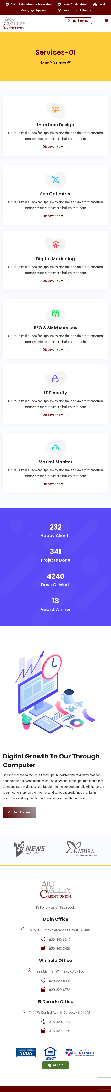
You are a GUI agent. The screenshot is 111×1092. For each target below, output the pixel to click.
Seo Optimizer (55, 194)
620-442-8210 (60, 940)
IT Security (55, 393)
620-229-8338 (60, 981)
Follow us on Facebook (55, 907)
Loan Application (72, 4)
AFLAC (55, 1065)
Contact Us (19, 813)
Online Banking (78, 20)
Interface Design (55, 125)
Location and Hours (74, 10)
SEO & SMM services (55, 328)
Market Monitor (55, 462)
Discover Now (55, 147)
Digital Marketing (55, 259)
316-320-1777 (60, 1022)
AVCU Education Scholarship (29, 4)
